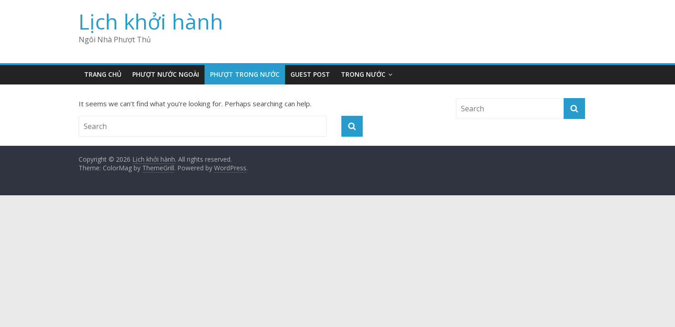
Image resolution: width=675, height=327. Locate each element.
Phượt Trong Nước (245, 74)
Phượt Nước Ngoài (165, 74)
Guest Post (310, 74)
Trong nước (363, 74)
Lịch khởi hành (151, 21)
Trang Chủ (102, 74)
